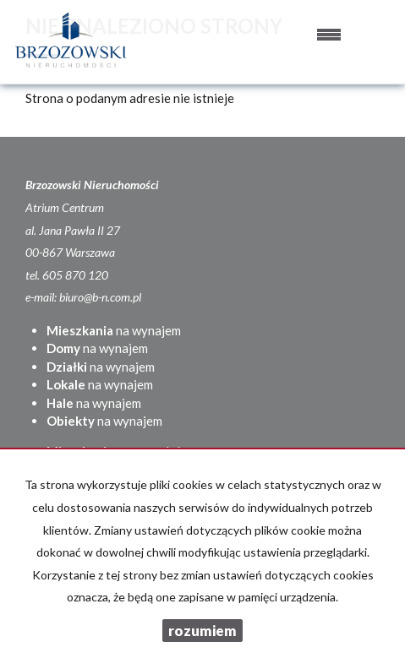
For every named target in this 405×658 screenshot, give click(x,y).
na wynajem (114, 330)
